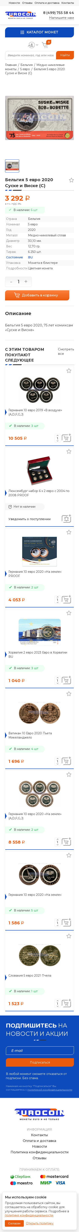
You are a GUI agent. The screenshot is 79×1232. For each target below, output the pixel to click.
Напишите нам (61, 18)
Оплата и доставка (47, 2)
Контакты (68, 2)
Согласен (14, 1223)
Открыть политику (40, 1223)
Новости (14, 2)
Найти (65, 55)
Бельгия (26, 65)
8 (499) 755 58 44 (58, 13)
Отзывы (27, 2)
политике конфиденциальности (29, 1215)
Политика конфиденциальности (40, 1152)
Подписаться (40, 1062)
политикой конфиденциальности (49, 1089)
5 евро (25, 69)
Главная (11, 65)
